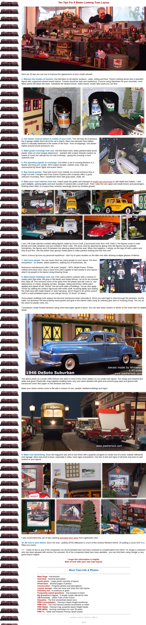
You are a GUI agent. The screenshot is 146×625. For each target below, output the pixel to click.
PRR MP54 (42, 609)
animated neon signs (69, 538)
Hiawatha (42, 600)
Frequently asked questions (50, 593)
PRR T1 (41, 611)
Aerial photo (43, 581)
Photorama (42, 583)
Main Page (42, 576)
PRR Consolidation (46, 602)
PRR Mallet (42, 607)
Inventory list (43, 590)
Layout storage (44, 588)
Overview (41, 579)
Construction (43, 586)
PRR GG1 (42, 604)
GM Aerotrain (43, 597)
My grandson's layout (47, 595)
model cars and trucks (102, 181)
